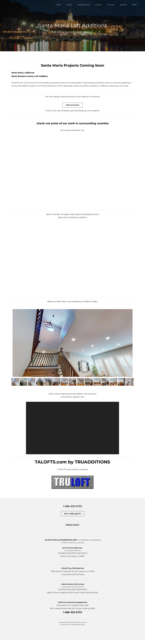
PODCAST (110, 5)
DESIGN (69, 5)
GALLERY (98, 5)
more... (135, 5)
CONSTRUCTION (83, 5)
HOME (58, 5)
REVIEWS (123, 5)
